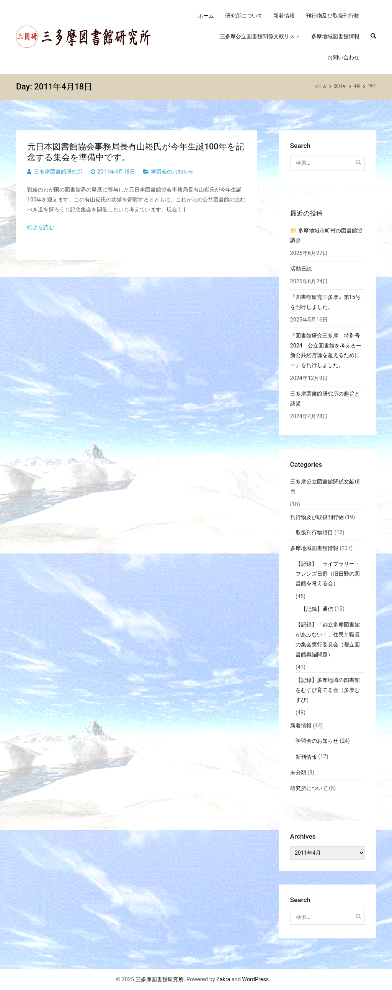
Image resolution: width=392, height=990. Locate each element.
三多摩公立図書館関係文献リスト (260, 36)
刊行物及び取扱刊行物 (332, 16)
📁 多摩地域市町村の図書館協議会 (326, 235)
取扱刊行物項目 (314, 532)
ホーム (206, 16)
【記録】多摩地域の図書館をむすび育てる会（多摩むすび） (328, 690)
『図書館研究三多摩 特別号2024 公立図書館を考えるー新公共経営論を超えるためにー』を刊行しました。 (325, 351)
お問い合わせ (343, 57)
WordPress (255, 979)
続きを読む (40, 227)
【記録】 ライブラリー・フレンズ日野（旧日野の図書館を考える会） (328, 574)
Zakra (223, 979)
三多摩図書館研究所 (58, 172)
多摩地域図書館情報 (335, 36)
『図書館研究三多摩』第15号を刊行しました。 (325, 302)
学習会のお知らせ (172, 172)
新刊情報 (306, 757)
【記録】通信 (317, 609)
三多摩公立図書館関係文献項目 (325, 487)
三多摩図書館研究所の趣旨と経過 (325, 399)
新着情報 (284, 16)
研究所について (244, 16)
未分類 (298, 772)
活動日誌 (301, 269)
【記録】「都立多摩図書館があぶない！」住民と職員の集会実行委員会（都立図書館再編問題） (328, 640)
